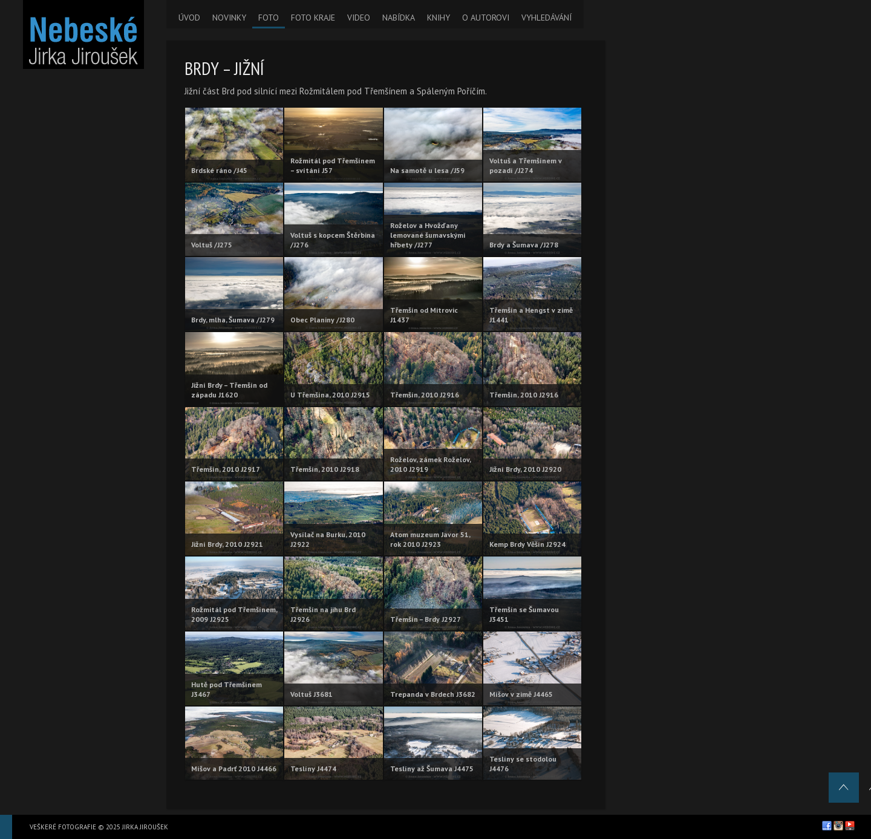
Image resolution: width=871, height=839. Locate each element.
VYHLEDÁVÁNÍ (546, 17)
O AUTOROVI (485, 17)
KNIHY (438, 17)
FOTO (268, 17)
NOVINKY (229, 17)
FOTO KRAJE (313, 17)
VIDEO (358, 17)
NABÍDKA (398, 17)
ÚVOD (189, 17)
